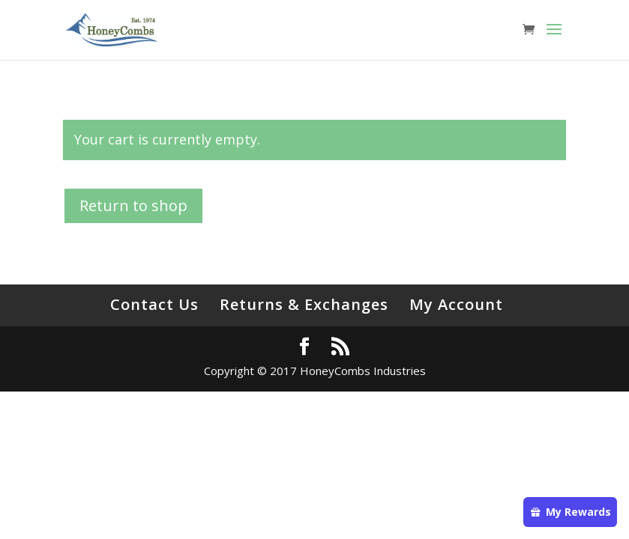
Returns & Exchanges (304, 304)
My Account (456, 304)
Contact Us (154, 304)
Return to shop (133, 205)
